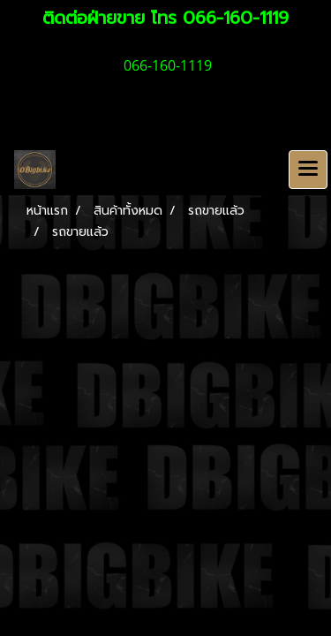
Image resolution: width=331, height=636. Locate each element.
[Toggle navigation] (308, 169)
